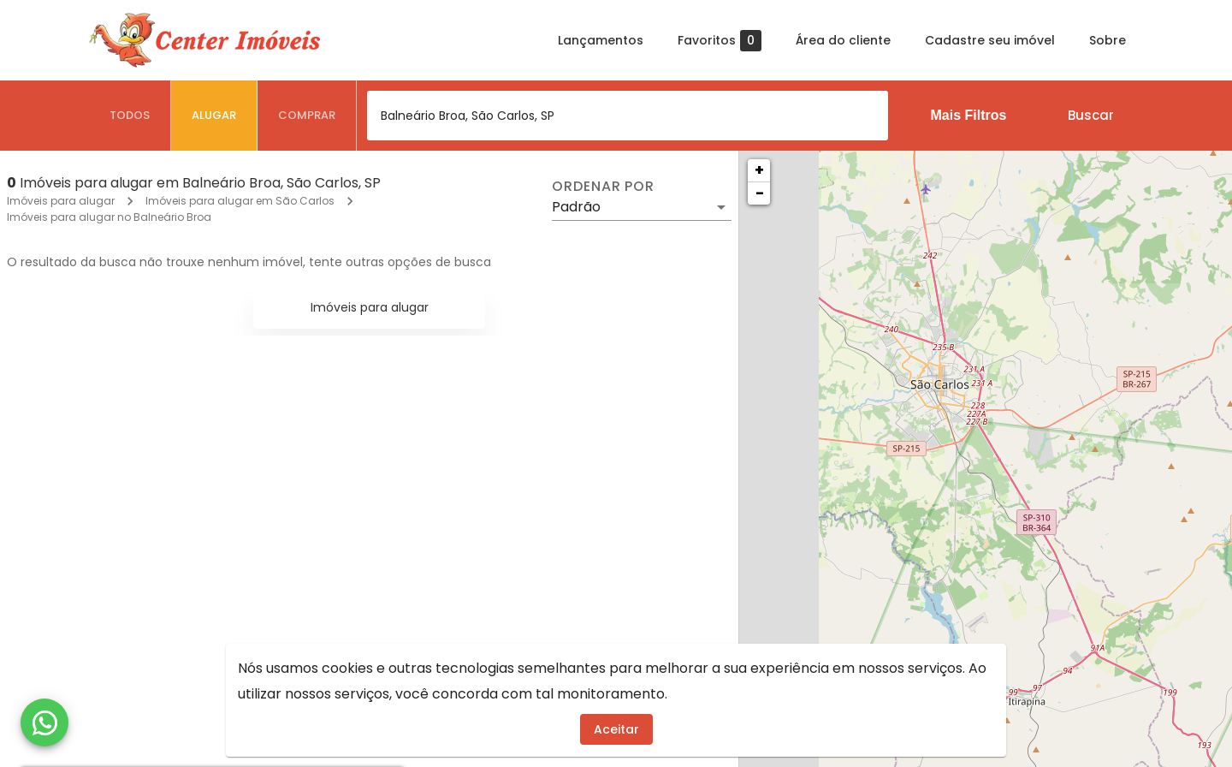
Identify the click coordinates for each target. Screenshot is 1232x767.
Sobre (1107, 40)
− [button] (759, 193)
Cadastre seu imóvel (990, 40)
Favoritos (719, 40)
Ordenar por (603, 186)
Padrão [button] (576, 207)
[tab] (130, 115)
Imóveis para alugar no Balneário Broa (109, 217)
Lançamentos (600, 40)
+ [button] (759, 170)
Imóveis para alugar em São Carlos (240, 200)
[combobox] (627, 115)
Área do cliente (843, 40)
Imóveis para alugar (61, 200)
